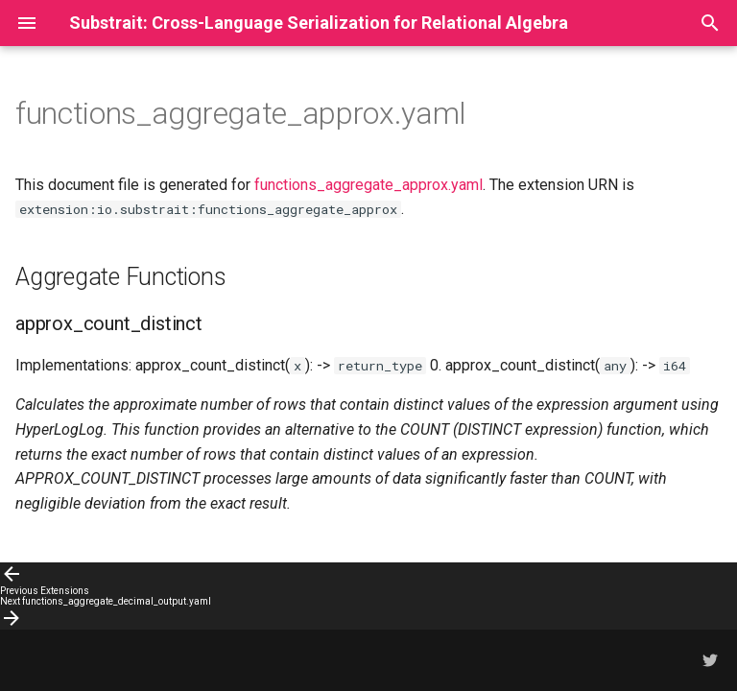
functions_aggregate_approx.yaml (368, 185)
